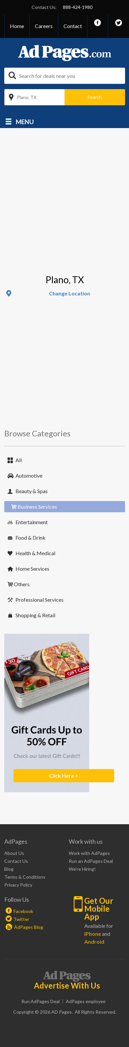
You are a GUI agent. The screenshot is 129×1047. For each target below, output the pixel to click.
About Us (14, 853)
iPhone (92, 933)
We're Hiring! (82, 869)
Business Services (37, 506)
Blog (8, 869)
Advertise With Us (67, 986)
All (18, 460)
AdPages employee (86, 1001)
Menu (25, 121)
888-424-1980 (77, 7)
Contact (73, 26)
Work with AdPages (89, 853)
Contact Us (16, 861)
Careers (44, 26)
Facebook (23, 911)
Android (94, 941)
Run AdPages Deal (40, 1001)
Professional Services (39, 599)
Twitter (21, 919)
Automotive (28, 475)
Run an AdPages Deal (91, 861)
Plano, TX (27, 97)
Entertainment (31, 522)
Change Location (69, 293)
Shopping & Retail (35, 615)
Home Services (32, 568)
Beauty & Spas (31, 491)
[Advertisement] (61, 209)
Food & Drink (30, 537)
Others (22, 584)
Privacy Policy (18, 885)
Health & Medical (35, 553)
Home (17, 26)
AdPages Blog (24, 927)
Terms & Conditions (24, 877)
